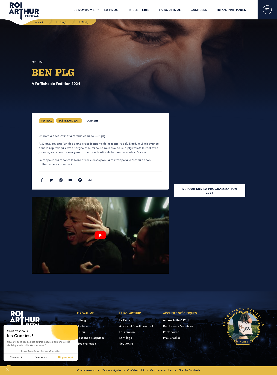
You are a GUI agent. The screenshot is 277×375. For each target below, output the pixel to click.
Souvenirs (126, 343)
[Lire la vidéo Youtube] (100, 235)
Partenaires (171, 332)
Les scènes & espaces (89, 338)
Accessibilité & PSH (176, 320)
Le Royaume (84, 9)
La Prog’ (112, 9)
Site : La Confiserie (189, 370)
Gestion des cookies (161, 370)
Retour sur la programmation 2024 (209, 190)
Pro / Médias (171, 338)
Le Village (125, 338)
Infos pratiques (231, 9)
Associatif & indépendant (136, 326)
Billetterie (139, 9)
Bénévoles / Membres (178, 326)
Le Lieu (80, 332)
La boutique (170, 9)
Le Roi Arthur (130, 313)
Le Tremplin (127, 332)
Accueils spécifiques (180, 313)
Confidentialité (135, 370)
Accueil (39, 22)
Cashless (198, 9)
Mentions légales (111, 370)
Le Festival (126, 320)
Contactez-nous (86, 370)
